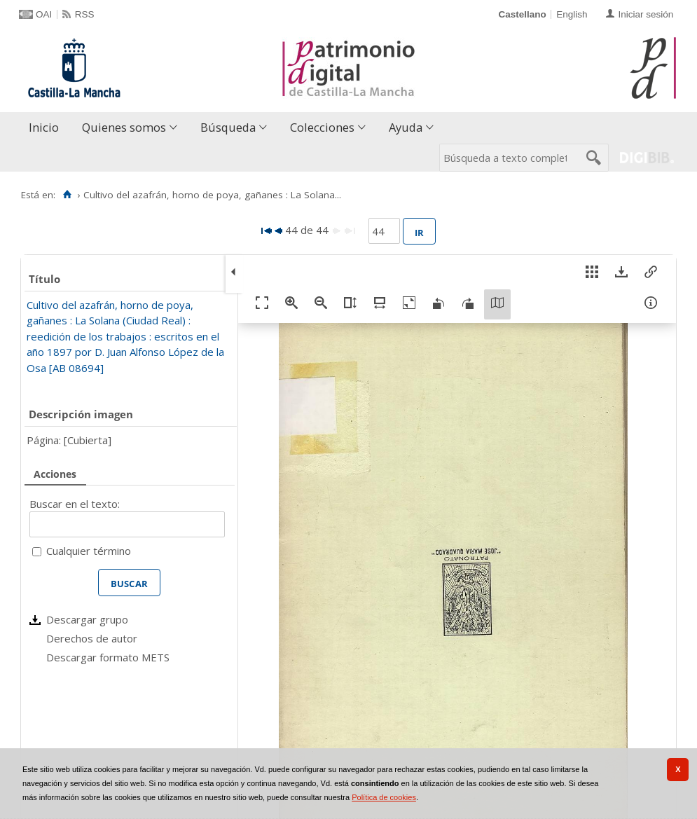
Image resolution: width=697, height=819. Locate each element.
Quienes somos (124, 127)
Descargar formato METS (108, 657)
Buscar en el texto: (74, 504)
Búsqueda (228, 127)
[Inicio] (67, 195)
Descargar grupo (87, 619)
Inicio (44, 127)
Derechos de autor (91, 638)
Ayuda (405, 127)
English (571, 14)
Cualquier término (88, 551)
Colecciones (322, 127)
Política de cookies (384, 797)
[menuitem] (47, 128)
